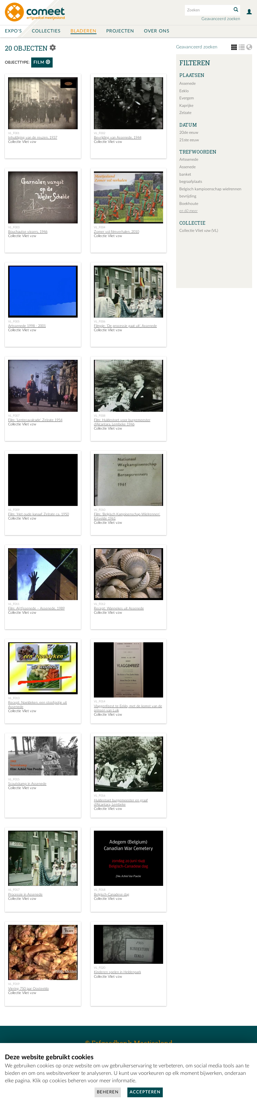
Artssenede (188, 159)
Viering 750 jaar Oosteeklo (28, 988)
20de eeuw (188, 132)
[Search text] (207, 10)
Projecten (120, 31)
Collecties (46, 31)
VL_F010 (99, 509)
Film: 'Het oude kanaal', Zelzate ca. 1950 (38, 514)
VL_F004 (99, 227)
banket (185, 174)
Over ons (157, 31)
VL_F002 (99, 133)
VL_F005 (13, 321)
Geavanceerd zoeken (220, 19)
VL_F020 (99, 967)
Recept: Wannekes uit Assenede (119, 608)
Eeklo (184, 91)
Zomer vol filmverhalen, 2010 (116, 231)
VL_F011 (13, 604)
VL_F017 (13, 889)
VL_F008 (99, 415)
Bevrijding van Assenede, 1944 (117, 137)
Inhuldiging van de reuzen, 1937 (32, 137)
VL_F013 (13, 698)
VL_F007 (13, 415)
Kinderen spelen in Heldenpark (117, 972)
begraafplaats (190, 181)
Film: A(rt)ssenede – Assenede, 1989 (36, 608)
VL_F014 (99, 701)
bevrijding (187, 196)
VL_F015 (13, 779)
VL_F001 (13, 133)
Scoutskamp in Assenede (27, 784)
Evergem (186, 98)
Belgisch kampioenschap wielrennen (210, 189)
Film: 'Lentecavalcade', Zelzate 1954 (35, 420)
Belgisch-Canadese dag (111, 894)
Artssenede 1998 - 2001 (27, 326)
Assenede (187, 83)
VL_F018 (99, 889)
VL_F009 (13, 509)
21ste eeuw (189, 140)
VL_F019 (13, 984)
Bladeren (83, 31)
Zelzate (185, 113)
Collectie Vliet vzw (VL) (198, 231)
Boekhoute (188, 204)
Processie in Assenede (25, 894)
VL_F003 (13, 227)
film (41, 62)
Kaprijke (186, 105)
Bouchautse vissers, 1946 (27, 231)
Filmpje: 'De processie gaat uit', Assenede (125, 326)
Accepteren (145, 1092)
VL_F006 (99, 321)
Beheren (108, 1092)
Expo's (13, 31)
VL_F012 (99, 604)
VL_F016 (99, 795)
